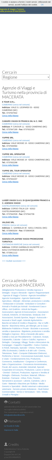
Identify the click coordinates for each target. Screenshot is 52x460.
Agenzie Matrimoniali (31, 298)
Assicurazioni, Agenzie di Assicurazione (19, 312)
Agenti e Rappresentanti (38, 293)
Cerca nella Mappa (10, 116)
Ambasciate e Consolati (13, 304)
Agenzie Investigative (11, 298)
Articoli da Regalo (29, 309)
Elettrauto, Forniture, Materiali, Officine (28, 375)
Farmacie (15, 378)
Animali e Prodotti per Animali (14, 306)
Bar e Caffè (43, 323)
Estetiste (6, 378)
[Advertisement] (26, 40)
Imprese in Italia (11, 430)
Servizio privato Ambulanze (24, 389)
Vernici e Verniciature (26, 392)
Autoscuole (41, 317)
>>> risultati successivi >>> (18, 261)
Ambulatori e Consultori (35, 304)
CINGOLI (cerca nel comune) (14, 225)
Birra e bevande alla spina (32, 334)
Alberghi (16, 301)
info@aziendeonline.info (14, 415)
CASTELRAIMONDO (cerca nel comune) (19, 206)
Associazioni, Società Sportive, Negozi (18, 317)
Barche (5, 326)
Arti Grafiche (14, 309)
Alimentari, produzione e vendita (36, 301)
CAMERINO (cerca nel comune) (16, 124)
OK (42, 5)
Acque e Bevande (19, 293)
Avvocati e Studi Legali (12, 320)
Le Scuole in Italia (11, 426)
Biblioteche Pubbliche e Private (15, 328)
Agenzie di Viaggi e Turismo (15, 295)
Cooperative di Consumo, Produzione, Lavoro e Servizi (25, 370)
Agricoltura (6, 301)
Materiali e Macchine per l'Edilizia (23, 383)
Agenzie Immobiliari (37, 295)
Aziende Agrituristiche (32, 320)
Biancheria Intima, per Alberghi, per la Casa (28, 326)
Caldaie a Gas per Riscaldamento (16, 337)
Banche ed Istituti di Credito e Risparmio (19, 323)
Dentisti (6, 372)
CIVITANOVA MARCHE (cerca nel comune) (21, 244)
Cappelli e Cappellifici (23, 345)
